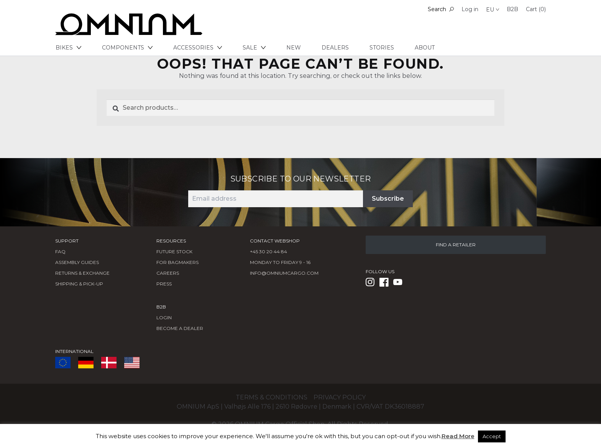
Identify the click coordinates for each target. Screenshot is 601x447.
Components (127, 47)
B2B (512, 9)
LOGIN (164, 317)
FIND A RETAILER (456, 244)
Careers (167, 273)
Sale (254, 47)
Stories (381, 47)
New (293, 47)
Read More (458, 436)
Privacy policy (340, 397)
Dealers (335, 47)
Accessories (197, 47)
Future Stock (174, 251)
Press (164, 284)
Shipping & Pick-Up (79, 284)
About (425, 47)
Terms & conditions (271, 397)
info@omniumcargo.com (284, 273)
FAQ (60, 251)
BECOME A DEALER (179, 328)
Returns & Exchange (82, 273)
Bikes (68, 47)
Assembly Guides (77, 262)
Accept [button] (492, 436)
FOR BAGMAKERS (177, 262)
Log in (469, 9)
